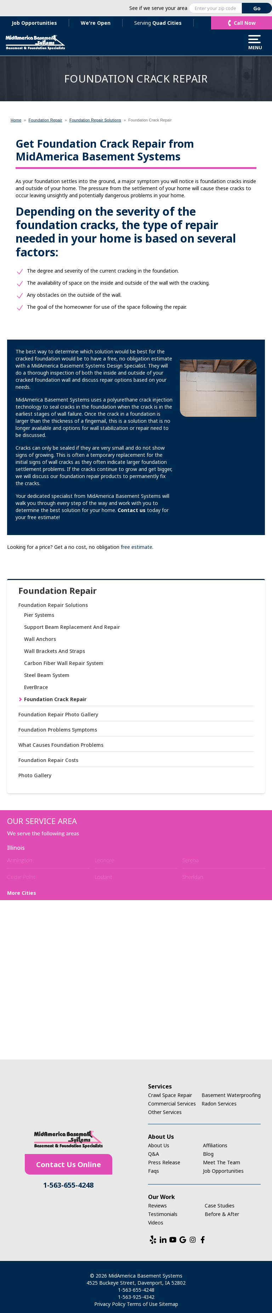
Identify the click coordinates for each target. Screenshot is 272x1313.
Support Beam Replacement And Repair (72, 627)
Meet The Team (221, 1162)
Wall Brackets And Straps (54, 651)
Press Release (164, 1162)
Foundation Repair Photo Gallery (58, 714)
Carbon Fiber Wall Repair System (63, 663)
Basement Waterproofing (231, 1095)
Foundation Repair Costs (48, 760)
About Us (158, 1145)
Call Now (245, 22)
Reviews (157, 1205)
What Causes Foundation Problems (60, 744)
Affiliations (215, 1145)
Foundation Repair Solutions (53, 605)
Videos (155, 1222)
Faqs (153, 1170)
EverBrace (36, 687)
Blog (208, 1153)
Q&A (153, 1153)
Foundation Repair (57, 591)
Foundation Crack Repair (55, 699)
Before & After (222, 1214)
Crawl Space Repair (170, 1095)
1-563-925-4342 (136, 1297)
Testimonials (162, 1214)
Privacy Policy (109, 1304)
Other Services (165, 1112)
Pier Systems (39, 615)
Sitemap (168, 1304)
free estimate (136, 547)
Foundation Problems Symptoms (57, 729)
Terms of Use (142, 1304)
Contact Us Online (68, 1164)
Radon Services (219, 1103)
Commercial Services (172, 1103)
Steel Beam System (46, 675)
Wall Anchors (40, 639)
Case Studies (219, 1205)
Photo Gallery (34, 775)
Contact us (132, 510)
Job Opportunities (34, 22)
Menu (254, 42)
